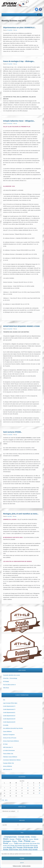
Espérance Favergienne (9, 734)
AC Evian (5, 744)
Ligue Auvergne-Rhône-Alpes (10, 703)
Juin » (6, 800)
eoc (16, 30)
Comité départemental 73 (9, 709)
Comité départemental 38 (9, 718)
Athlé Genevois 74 (7, 769)
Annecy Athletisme (7, 766)
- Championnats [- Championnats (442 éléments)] (10, 837)
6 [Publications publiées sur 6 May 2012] (39, 785)
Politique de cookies (17, 866)
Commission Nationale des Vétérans (12, 760)
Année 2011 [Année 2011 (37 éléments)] (36, 843)
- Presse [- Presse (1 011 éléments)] (26, 841)
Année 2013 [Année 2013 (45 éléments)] (14, 845)
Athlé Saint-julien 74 (8, 747)
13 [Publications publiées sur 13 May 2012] (39, 787)
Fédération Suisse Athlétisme (10, 756)
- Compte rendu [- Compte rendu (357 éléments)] (23, 837)
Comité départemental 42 (9, 715)
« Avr (3, 800)
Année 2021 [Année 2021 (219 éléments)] (17, 850)
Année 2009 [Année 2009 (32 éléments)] (21, 843)
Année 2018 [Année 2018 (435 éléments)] (22, 847)
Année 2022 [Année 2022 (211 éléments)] (27, 850)
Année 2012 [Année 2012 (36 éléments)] (6, 845)
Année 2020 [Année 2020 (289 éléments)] (8, 850)
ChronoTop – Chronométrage (10, 678)
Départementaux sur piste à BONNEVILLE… (19, 27)
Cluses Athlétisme (7, 731)
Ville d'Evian (6, 687)
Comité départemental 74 (9, 706)
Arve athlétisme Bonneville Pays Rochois (13, 728)
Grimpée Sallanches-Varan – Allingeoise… (19, 121)
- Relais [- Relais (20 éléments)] (33, 841)
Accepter (22, 858)
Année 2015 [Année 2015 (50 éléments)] (29, 845)
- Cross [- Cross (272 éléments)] (33, 837)
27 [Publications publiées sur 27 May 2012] (39, 793)
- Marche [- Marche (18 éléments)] (30, 839)
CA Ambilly (5, 725)
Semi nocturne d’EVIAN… (12, 432)
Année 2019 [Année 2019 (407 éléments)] (33, 847)
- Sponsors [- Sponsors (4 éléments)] (10, 843)
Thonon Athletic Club (8, 753)
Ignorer (22, 862)
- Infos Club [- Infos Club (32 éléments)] (25, 839)
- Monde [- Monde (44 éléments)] (35, 839)
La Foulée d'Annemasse (9, 750)
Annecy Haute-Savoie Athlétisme (11, 741)
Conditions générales (26, 866)
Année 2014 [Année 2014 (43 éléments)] (21, 845)
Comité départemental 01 (9, 712)
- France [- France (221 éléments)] (18, 839)
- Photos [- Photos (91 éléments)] (14, 841)
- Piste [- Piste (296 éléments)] (19, 841)
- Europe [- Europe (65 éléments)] (11, 839)
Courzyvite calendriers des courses (11, 675)
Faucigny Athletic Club (8, 763)
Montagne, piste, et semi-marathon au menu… (21, 514)
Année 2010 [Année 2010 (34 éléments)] (28, 843)
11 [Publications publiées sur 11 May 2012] (27, 787)
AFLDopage (6, 681)
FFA (4, 700)
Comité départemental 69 (9, 722)
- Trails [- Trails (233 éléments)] (15, 843)
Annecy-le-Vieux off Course (9, 737)
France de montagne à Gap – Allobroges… (19, 61)
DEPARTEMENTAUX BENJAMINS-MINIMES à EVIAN (21, 326)
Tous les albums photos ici (9, 684)
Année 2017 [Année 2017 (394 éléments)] (12, 847)
